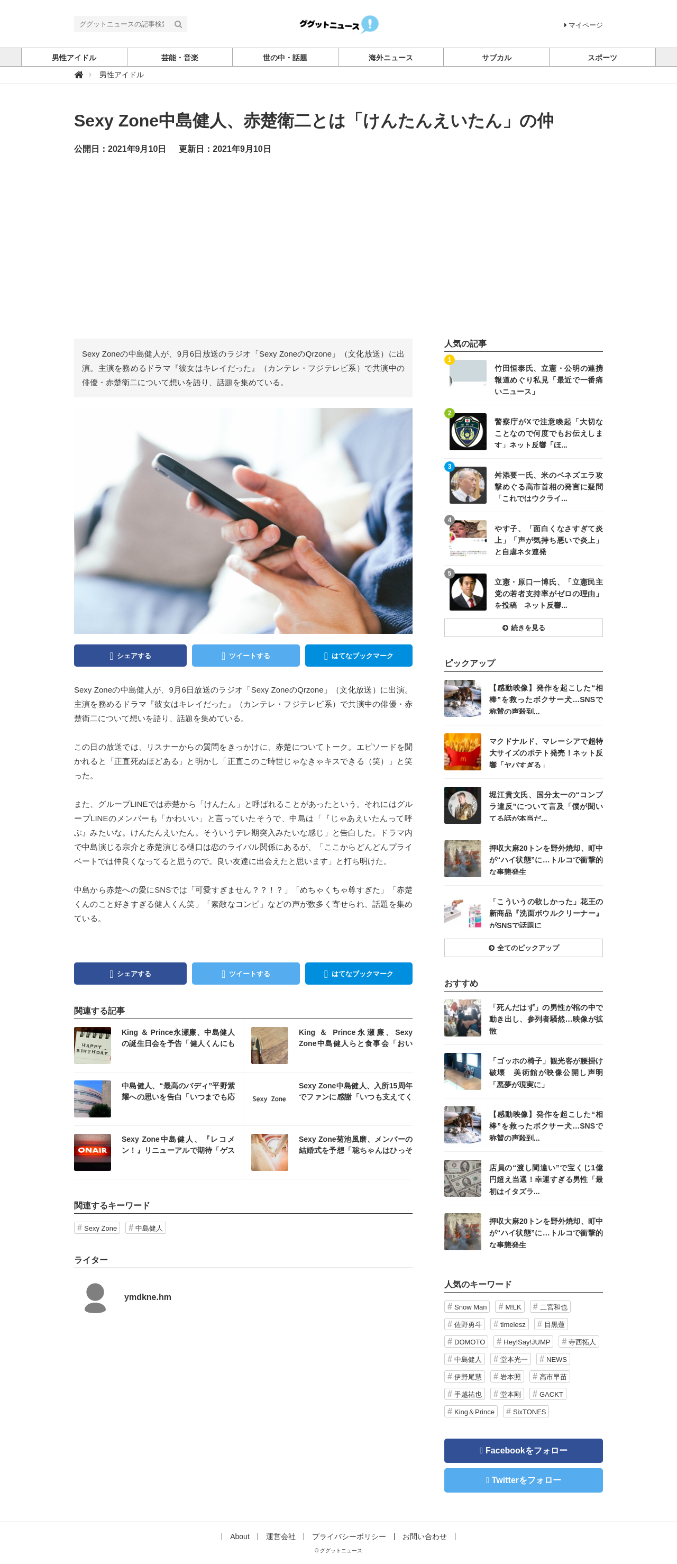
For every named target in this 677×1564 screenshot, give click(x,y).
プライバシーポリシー (349, 1536)
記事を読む (158, 1045)
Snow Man (470, 1307)
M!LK (513, 1307)
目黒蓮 (554, 1325)
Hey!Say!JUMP (527, 1342)
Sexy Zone (100, 1228)
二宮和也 (554, 1307)
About (240, 1536)
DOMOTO (469, 1342)
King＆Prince (474, 1412)
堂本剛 (510, 1394)
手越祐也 (468, 1394)
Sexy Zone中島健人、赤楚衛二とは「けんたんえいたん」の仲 (314, 120)
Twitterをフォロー (526, 1480)
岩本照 (510, 1377)
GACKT (551, 1394)
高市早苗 (553, 1377)
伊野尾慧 (468, 1377)
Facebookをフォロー (527, 1450)
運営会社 (281, 1536)
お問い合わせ (424, 1536)
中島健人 (149, 1228)
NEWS (556, 1359)
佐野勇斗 (468, 1325)
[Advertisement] (338, 246)
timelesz (513, 1325)
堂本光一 (514, 1359)
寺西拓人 (582, 1342)
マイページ (583, 25)
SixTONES (529, 1412)
